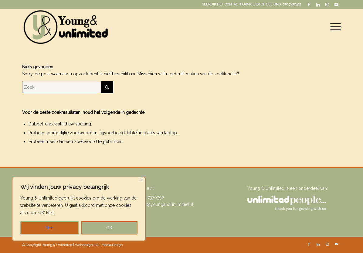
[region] (79, 209)
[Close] (141, 180)
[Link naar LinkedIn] (318, 4)
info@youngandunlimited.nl (166, 204)
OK (109, 227)
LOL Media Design (108, 245)
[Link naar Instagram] (327, 4)
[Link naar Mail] (336, 4)
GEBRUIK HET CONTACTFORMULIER (231, 4)
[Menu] (333, 27)
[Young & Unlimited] (65, 27)
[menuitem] (333, 27)
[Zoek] (67, 87)
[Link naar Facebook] (308, 4)
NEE (49, 227)
